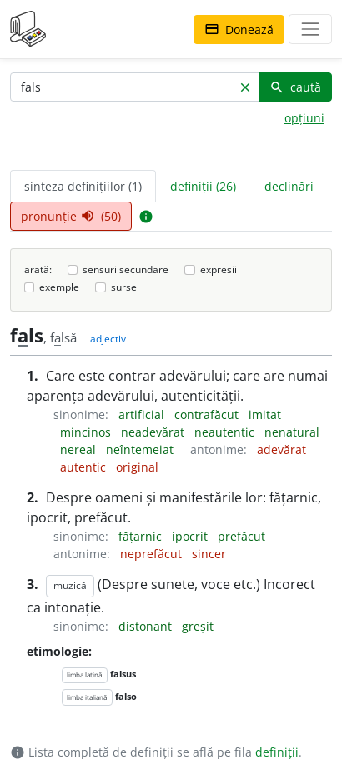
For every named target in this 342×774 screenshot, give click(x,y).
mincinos (87, 432)
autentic (84, 467)
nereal (79, 449)
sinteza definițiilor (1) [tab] (83, 186)
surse (124, 287)
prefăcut (241, 536)
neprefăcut (152, 554)
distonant (146, 626)
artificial (143, 414)
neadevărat (154, 432)
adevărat (281, 449)
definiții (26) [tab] (203, 186)
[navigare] (310, 29)
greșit (198, 626)
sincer (209, 554)
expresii (218, 269)
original (137, 467)
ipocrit (191, 536)
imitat (265, 414)
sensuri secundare (125, 269)
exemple (59, 287)
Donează (239, 29)
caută (295, 87)
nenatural (291, 432)
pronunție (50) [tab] (71, 216)
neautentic (226, 432)
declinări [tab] (289, 186)
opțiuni (304, 118)
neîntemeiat (141, 449)
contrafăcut (208, 414)
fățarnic (141, 536)
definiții (277, 752)
